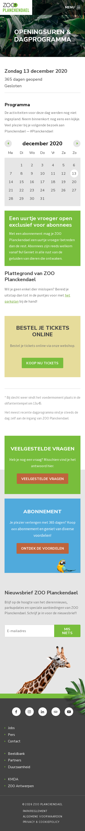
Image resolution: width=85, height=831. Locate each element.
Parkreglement (35, 811)
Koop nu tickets (42, 363)
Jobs (11, 728)
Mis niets (67, 631)
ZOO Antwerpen (21, 786)
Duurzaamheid (19, 767)
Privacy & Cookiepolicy (41, 822)
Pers (11, 734)
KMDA (13, 779)
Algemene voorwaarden (42, 816)
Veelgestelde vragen (42, 479)
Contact (14, 741)
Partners (14, 760)
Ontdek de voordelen (42, 548)
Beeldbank (16, 753)
